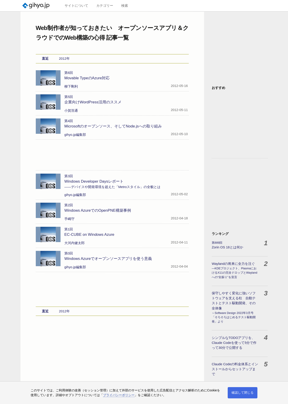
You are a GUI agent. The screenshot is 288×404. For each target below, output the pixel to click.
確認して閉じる (243, 392)
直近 (45, 58)
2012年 (64, 58)
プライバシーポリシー (119, 395)
